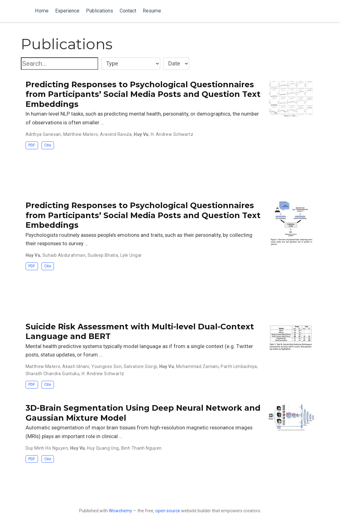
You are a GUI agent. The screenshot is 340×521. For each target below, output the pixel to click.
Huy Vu (141, 134)
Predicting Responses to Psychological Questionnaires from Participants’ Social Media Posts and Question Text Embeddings (143, 94)
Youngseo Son (106, 366)
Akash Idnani (75, 366)
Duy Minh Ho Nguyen (47, 448)
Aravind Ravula (116, 134)
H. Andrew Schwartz (172, 134)
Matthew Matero (80, 134)
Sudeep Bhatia (103, 255)
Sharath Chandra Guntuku (53, 373)
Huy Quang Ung (103, 448)
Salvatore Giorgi (140, 366)
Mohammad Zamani (197, 366)
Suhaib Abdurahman (63, 255)
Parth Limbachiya (239, 366)
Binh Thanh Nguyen (141, 448)
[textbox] (59, 63)
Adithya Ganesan (43, 134)
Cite (47, 145)
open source (167, 510)
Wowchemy (120, 510)
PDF (31, 145)
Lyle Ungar (131, 255)
